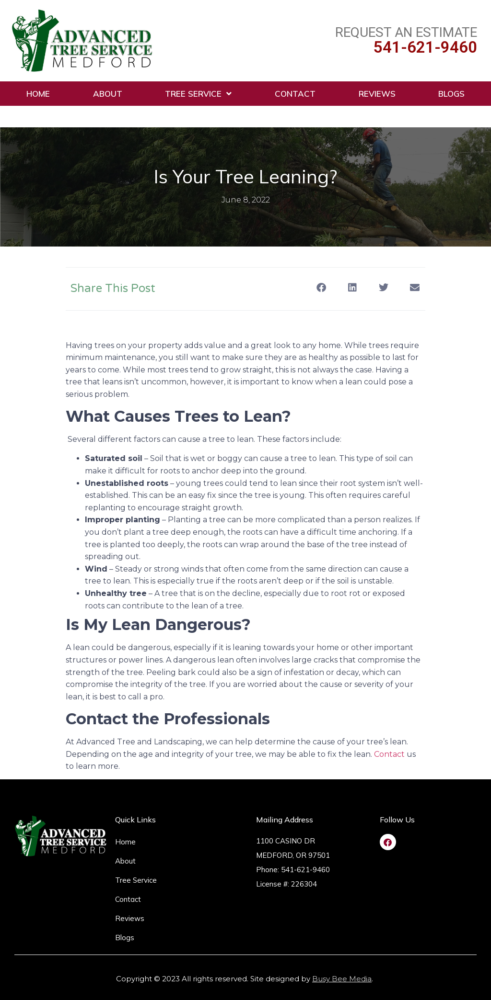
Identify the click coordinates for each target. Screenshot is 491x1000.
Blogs (451, 94)
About (107, 94)
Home (38, 94)
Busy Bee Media (342, 978)
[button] (321, 288)
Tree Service (198, 93)
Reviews (377, 94)
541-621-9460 (425, 47)
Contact (295, 94)
